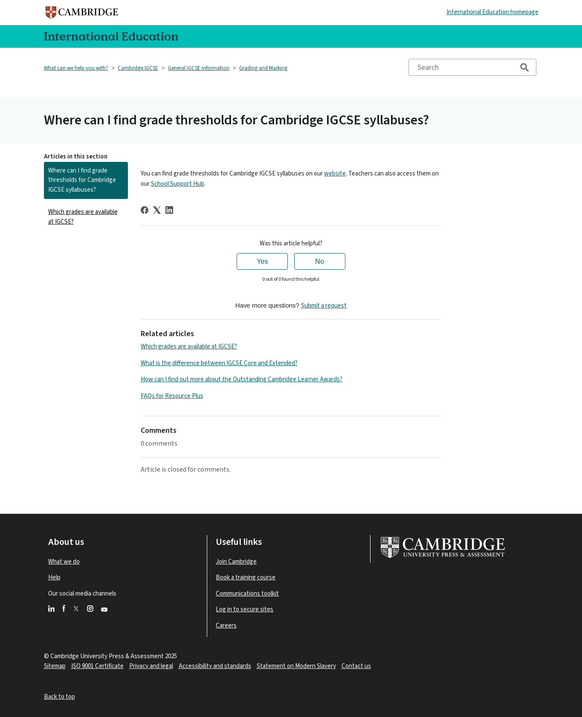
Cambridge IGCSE (138, 68)
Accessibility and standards (215, 666)
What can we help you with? (76, 68)
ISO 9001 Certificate (97, 666)
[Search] (472, 67)
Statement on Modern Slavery (296, 666)
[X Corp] (157, 210)
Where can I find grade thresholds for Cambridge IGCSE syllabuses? (82, 180)
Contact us (356, 666)
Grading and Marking (263, 68)
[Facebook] (144, 210)
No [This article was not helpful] (319, 261)
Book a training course (245, 577)
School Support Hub (177, 183)
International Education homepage (492, 12)
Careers (226, 625)
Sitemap (55, 666)
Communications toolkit (247, 593)
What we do (64, 561)
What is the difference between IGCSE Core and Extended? (219, 363)
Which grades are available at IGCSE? (83, 216)
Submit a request (324, 305)
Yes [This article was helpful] (262, 261)
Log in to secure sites (244, 609)
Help (54, 577)
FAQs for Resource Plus (172, 396)
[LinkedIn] (169, 210)
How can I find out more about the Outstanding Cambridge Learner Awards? (241, 379)
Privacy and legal (151, 666)
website (335, 173)
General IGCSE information (198, 68)
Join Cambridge (236, 561)
